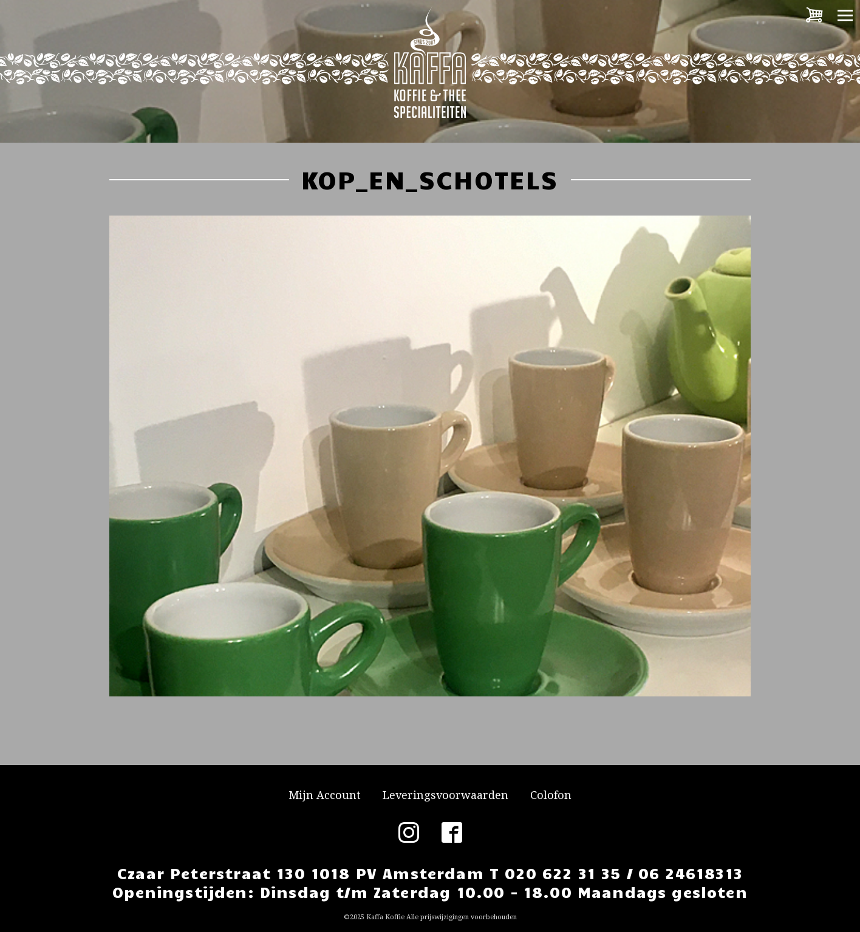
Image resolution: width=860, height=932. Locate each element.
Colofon (551, 794)
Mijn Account (324, 794)
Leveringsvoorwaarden (445, 794)
